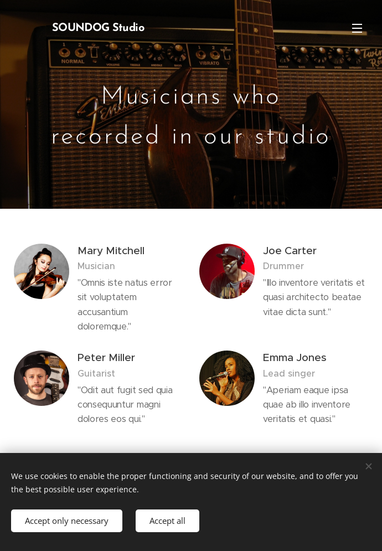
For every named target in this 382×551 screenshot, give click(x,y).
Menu (357, 28)
